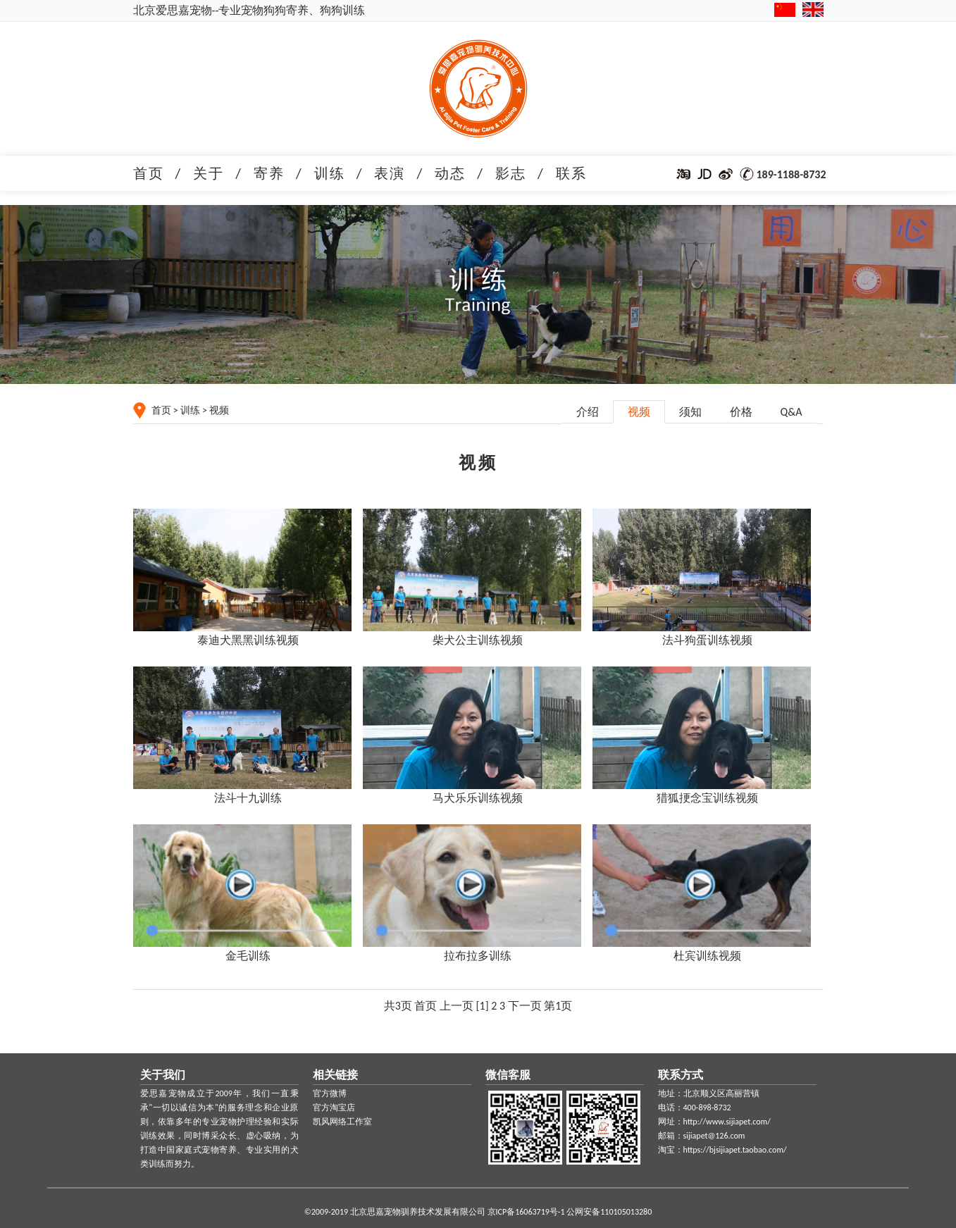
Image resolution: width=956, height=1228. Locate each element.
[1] (482, 1005)
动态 (450, 173)
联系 (571, 173)
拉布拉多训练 (477, 955)
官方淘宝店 (334, 1107)
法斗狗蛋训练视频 (707, 640)
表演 (389, 173)
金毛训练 (248, 955)
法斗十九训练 (248, 798)
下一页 (525, 1005)
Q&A (791, 411)
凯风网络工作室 (342, 1122)
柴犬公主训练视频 (478, 640)
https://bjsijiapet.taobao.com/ (735, 1150)
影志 (510, 173)
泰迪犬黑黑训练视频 (248, 640)
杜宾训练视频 (707, 955)
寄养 (269, 173)
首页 (148, 173)
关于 (208, 173)
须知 (690, 411)
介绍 (587, 411)
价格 (741, 411)
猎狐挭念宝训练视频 (707, 798)
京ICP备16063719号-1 (526, 1212)
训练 (329, 173)
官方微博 (330, 1093)
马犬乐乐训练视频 (478, 798)
